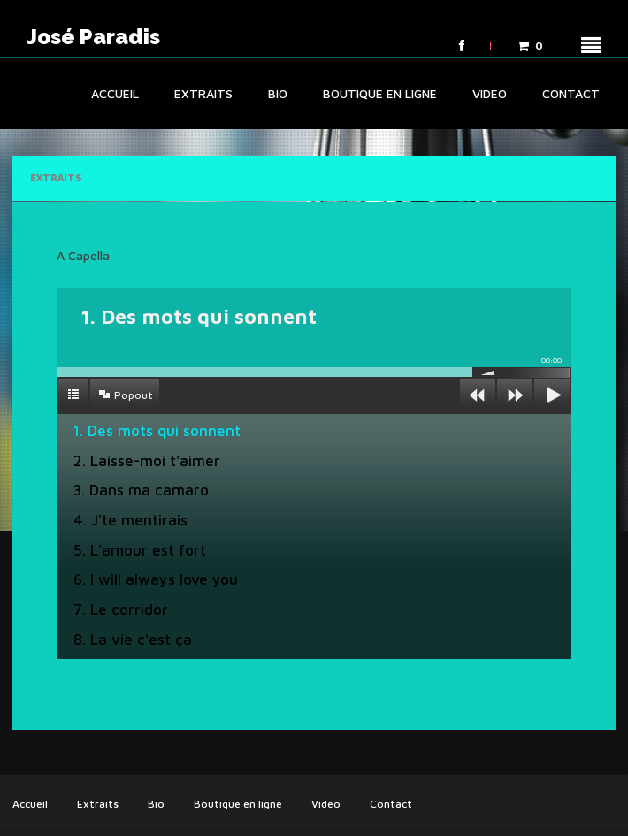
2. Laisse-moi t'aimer (146, 461)
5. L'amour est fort (139, 550)
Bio (277, 93)
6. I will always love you (155, 579)
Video (489, 93)
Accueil (115, 93)
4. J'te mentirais (130, 520)
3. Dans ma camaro (141, 490)
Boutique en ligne (380, 93)
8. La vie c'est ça (132, 639)
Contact (571, 93)
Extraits (203, 93)
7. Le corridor (120, 609)
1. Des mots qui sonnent (157, 431)
